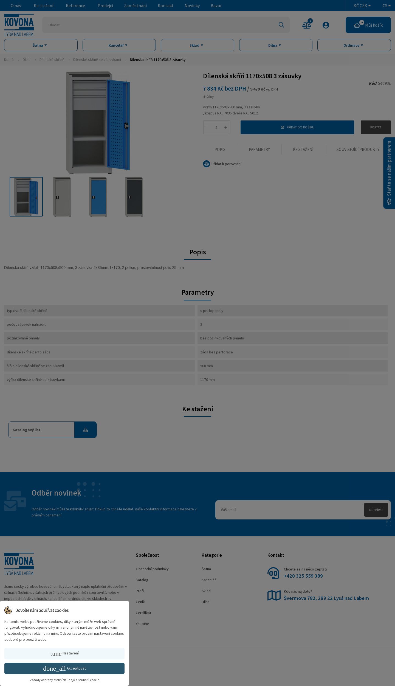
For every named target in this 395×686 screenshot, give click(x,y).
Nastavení (64, 653)
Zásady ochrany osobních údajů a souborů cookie (64, 680)
